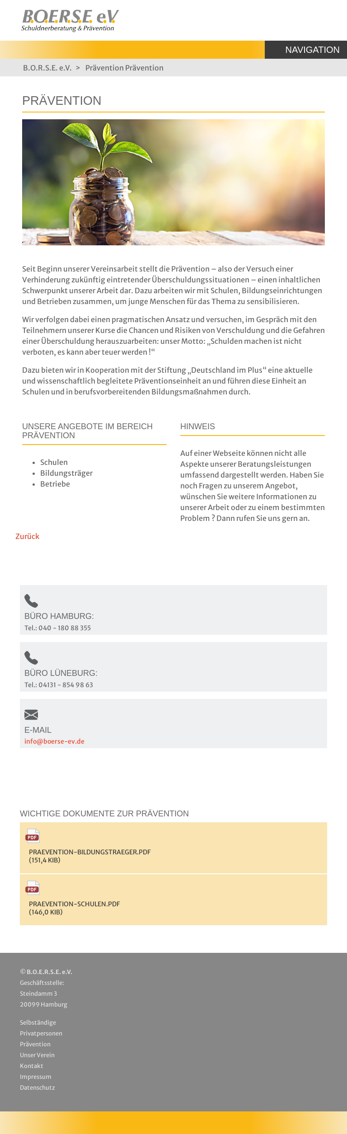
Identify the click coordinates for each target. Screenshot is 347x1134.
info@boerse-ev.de (54, 741)
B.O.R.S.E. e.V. (47, 67)
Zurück (27, 536)
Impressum (36, 1077)
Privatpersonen (41, 1033)
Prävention (104, 67)
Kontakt (31, 1066)
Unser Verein (37, 1055)
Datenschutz (37, 1088)
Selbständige (38, 1022)
